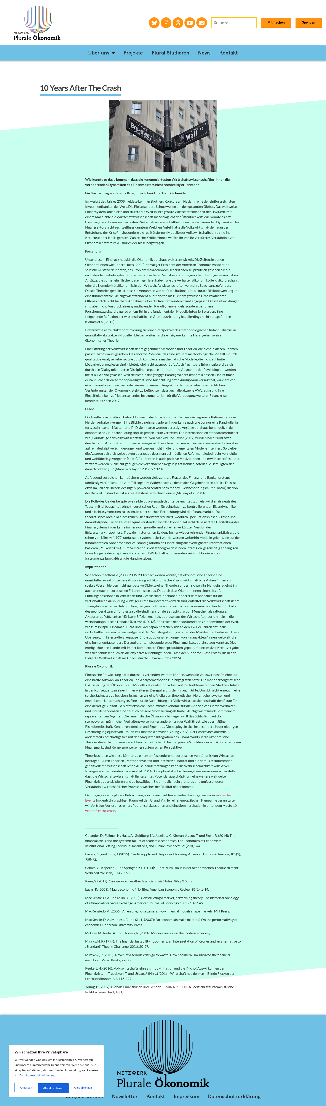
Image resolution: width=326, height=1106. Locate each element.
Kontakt (228, 53)
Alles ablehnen (52, 1088)
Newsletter (125, 1096)
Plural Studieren (170, 53)
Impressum (186, 1096)
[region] (56, 1072)
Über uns (101, 53)
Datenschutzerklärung (234, 1096)
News (204, 53)
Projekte (133, 53)
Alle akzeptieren (83, 1088)
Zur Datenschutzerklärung (36, 1077)
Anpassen (25, 1088)
